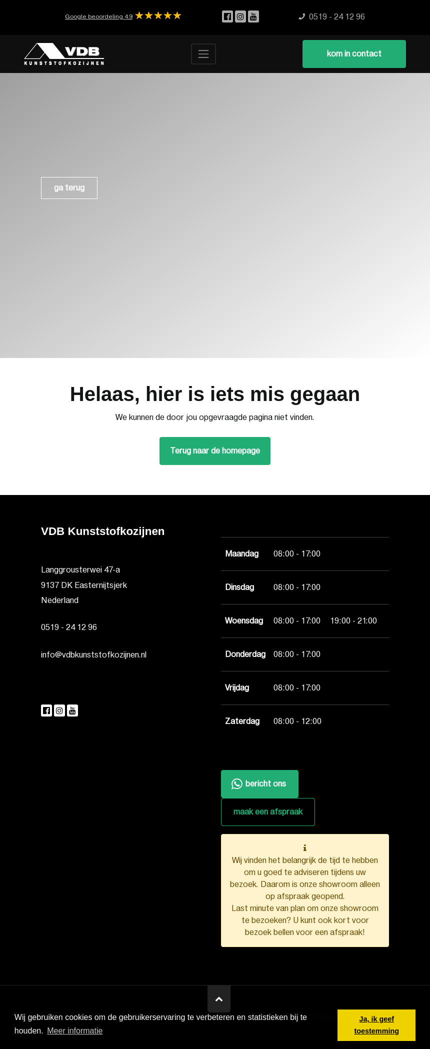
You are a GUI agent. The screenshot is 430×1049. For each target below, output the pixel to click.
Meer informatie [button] (74, 1030)
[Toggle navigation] (203, 54)
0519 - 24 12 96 (69, 627)
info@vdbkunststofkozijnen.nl (93, 655)
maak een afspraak (268, 812)
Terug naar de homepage (215, 451)
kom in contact (354, 54)
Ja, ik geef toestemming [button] (376, 1025)
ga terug (69, 188)
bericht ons (258, 784)
